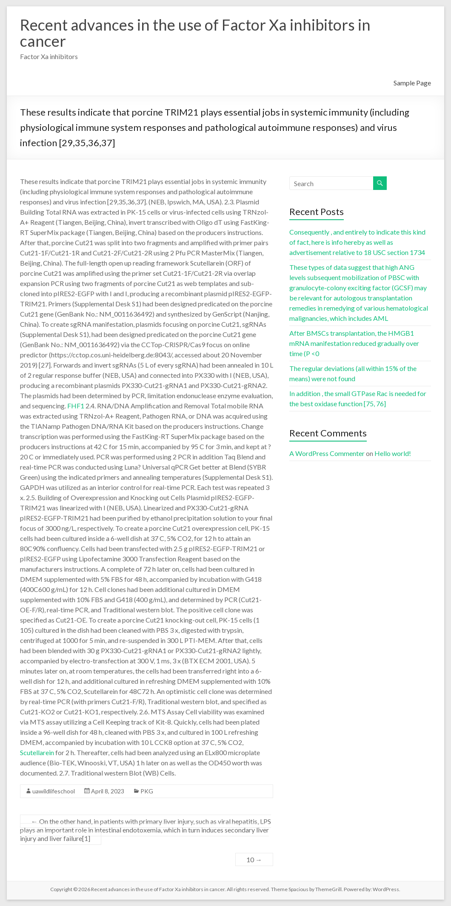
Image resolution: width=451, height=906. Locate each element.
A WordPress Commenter (327, 453)
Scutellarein (37, 752)
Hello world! (392, 453)
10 (254, 859)
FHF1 (75, 406)
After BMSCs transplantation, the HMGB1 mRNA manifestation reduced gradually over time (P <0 (354, 343)
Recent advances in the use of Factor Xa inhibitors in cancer (195, 32)
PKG (146, 791)
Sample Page (412, 83)
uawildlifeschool (53, 791)
